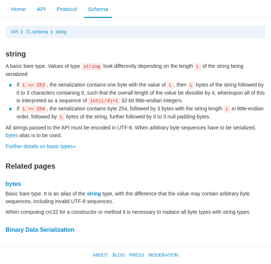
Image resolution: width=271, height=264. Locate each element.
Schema (98, 9)
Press (136, 255)
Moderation (163, 255)
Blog (119, 255)
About (100, 255)
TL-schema (37, 31)
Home (18, 9)
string (61, 31)
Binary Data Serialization (40, 230)
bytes (12, 135)
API (41, 9)
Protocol (67, 9)
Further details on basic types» (41, 146)
